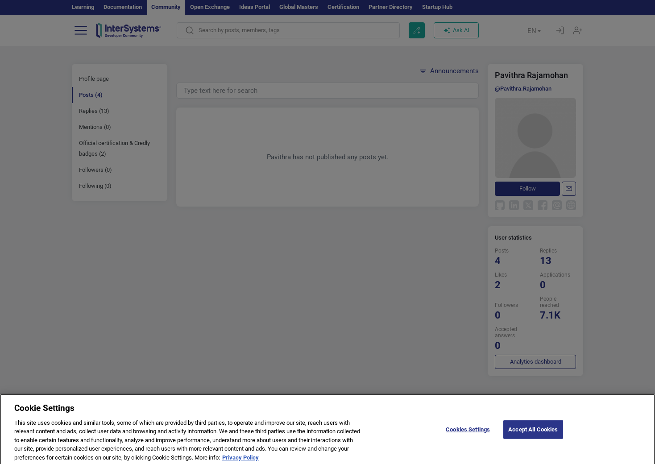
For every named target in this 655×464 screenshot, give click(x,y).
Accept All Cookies (533, 435)
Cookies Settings (468, 435)
